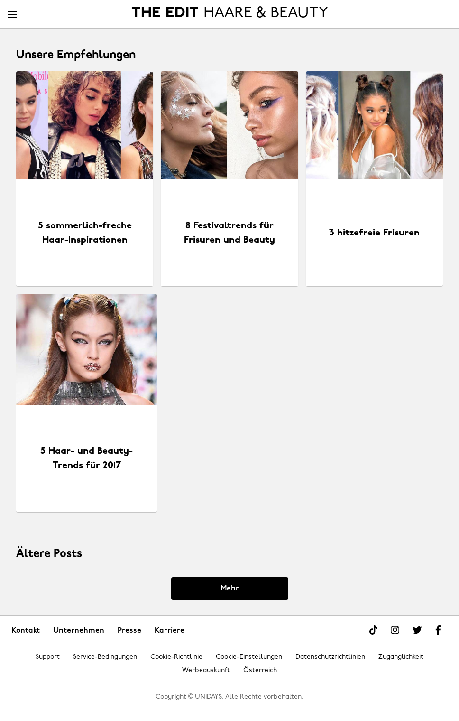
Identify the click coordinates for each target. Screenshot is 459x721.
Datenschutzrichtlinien (330, 657)
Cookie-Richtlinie (176, 657)
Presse (129, 631)
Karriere (169, 631)
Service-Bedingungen (105, 657)
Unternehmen (78, 631)
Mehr (229, 588)
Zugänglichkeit (400, 657)
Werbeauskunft (206, 670)
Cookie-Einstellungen (249, 657)
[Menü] (12, 14)
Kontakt (25, 631)
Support (48, 657)
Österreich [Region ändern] (260, 670)
